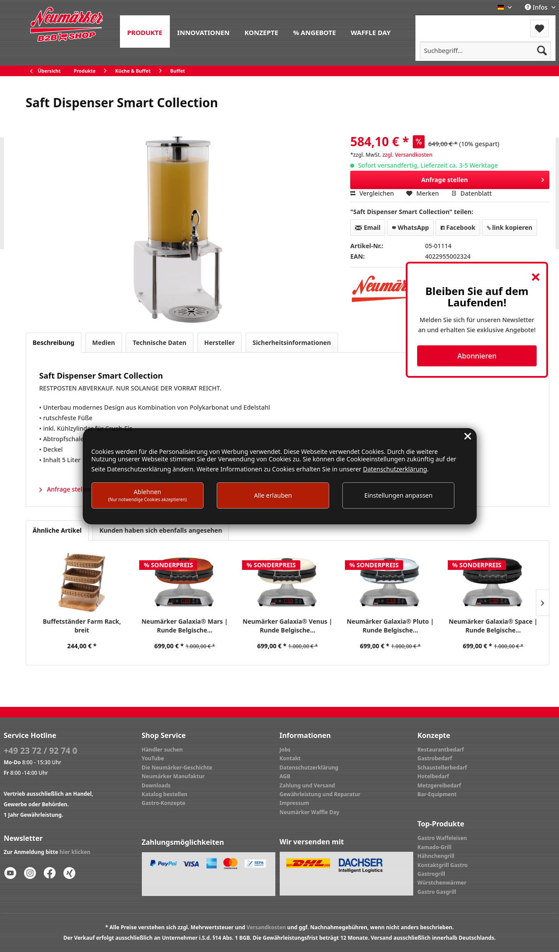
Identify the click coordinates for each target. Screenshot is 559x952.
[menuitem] (145, 31)
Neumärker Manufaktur (173, 776)
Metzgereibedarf (439, 785)
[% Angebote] (315, 31)
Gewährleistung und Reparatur (320, 794)
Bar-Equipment (437, 794)
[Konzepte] (261, 31)
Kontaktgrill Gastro (443, 865)
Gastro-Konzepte (164, 803)
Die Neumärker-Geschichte (177, 767)
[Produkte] (145, 31)
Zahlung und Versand (307, 785)
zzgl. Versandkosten (407, 154)
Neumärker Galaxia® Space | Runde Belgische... (493, 625)
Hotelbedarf (433, 776)
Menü (439, 23)
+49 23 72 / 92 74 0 (40, 750)
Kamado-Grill (435, 847)
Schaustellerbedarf (442, 767)
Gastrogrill (431, 874)
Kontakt (290, 758)
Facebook (457, 227)
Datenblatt (471, 193)
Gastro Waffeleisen (442, 838)
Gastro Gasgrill (437, 892)
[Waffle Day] (370, 31)
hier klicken (75, 852)
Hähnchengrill (436, 856)
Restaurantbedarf (441, 749)
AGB (285, 776)
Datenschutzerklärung (309, 767)
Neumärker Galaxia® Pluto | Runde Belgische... (390, 625)
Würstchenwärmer (442, 882)
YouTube (153, 758)
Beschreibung (53, 342)
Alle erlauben (273, 495)
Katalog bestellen (165, 794)
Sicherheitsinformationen (292, 342)
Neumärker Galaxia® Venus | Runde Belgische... (287, 625)
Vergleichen (372, 193)
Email (367, 227)
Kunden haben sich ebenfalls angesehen (160, 530)
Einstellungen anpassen (398, 495)
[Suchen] (542, 50)
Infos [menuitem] (537, 7)
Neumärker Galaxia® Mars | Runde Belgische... (184, 625)
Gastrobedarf (435, 758)
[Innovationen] (203, 31)
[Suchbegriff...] (485, 50)
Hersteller (219, 342)
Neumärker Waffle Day (310, 812)
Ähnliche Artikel (57, 530)
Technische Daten (159, 342)
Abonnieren (476, 356)
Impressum (294, 803)
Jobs (285, 749)
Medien (103, 342)
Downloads (156, 785)
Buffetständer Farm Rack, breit (82, 625)
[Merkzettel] (539, 28)
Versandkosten (266, 927)
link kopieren (510, 227)
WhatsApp (410, 227)
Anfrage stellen (482, 178)
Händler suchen (162, 749)
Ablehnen (147, 495)
